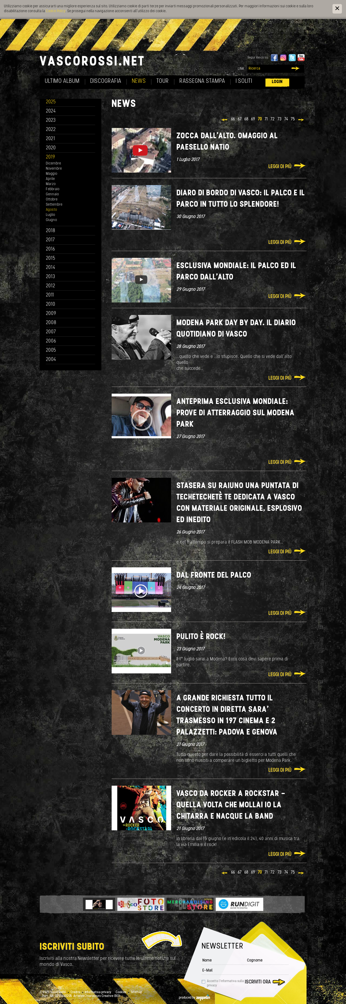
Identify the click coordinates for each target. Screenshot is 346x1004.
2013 (50, 276)
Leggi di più (279, 166)
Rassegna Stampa (202, 81)
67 (240, 119)
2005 (51, 350)
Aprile (50, 179)
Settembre (54, 205)
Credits (76, 992)
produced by (194, 998)
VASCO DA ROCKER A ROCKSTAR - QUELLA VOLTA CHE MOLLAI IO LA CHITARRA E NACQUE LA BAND (231, 805)
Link (241, 69)
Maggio (51, 174)
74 (286, 119)
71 (266, 119)
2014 (50, 267)
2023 (51, 120)
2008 (51, 322)
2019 (50, 157)
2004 (51, 359)
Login (277, 82)
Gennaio (52, 194)
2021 (50, 138)
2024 (51, 111)
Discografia (105, 81)
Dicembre (53, 164)
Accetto (225, 983)
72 (273, 119)
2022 (51, 129)
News (139, 81)
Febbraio (52, 189)
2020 (51, 148)
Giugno (51, 220)
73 (280, 119)
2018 (50, 230)
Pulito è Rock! (201, 637)
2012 (50, 286)
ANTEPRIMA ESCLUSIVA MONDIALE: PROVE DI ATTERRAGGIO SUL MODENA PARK (236, 413)
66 (233, 119)
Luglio (50, 215)
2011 (50, 295)
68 (246, 119)
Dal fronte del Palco (214, 575)
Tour (163, 81)
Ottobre (52, 199)
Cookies (121, 992)
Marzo (51, 184)
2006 (51, 341)
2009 (51, 313)
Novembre (54, 169)
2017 (50, 240)
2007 (51, 332)
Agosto (51, 210)
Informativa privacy (98, 992)
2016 (50, 249)
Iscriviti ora (258, 982)
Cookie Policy (55, 11)
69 (253, 119)
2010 (50, 304)
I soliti (244, 81)
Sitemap (136, 992)
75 (293, 119)
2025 (51, 102)
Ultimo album (62, 81)
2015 (50, 258)
